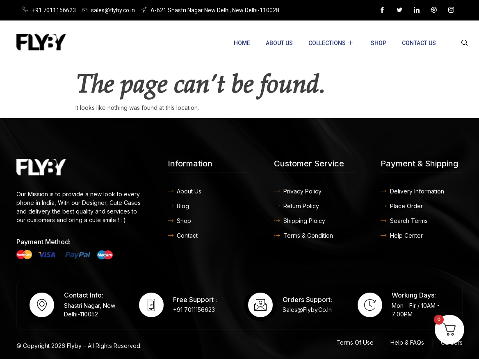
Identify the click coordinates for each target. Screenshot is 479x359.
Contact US (419, 43)
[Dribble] (434, 10)
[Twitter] (399, 10)
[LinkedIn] (417, 10)
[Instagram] (451, 10)
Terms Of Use (355, 342)
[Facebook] (382, 10)
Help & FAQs (407, 342)
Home (242, 43)
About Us (279, 43)
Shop (378, 43)
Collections (330, 43)
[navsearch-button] (464, 43)
